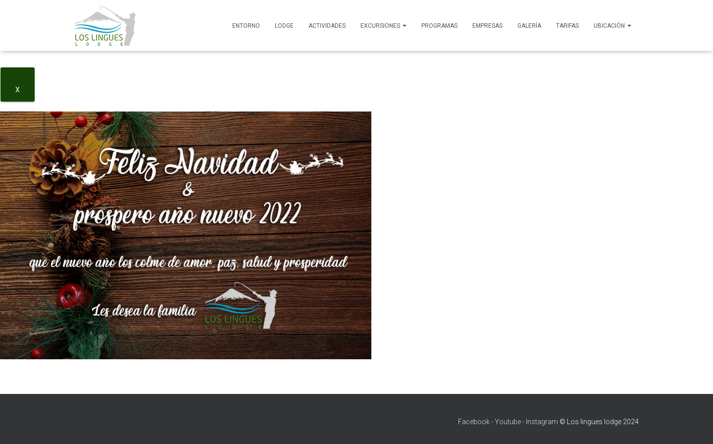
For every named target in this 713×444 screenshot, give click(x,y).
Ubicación (612, 25)
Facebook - (475, 422)
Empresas (487, 25)
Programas (439, 25)
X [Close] (17, 90)
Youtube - (509, 422)
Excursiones (383, 25)
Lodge (284, 25)
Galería (529, 25)
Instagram (542, 422)
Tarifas (567, 25)
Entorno (246, 25)
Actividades (327, 25)
